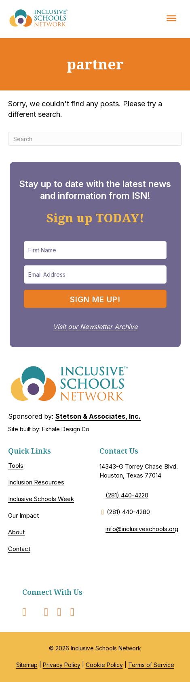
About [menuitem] (16, 532)
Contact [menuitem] (19, 549)
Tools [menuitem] (15, 465)
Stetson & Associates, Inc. (98, 416)
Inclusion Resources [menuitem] (36, 482)
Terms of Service (151, 664)
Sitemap (27, 664)
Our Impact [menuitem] (23, 515)
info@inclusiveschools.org (142, 529)
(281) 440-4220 (127, 495)
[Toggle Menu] (171, 18)
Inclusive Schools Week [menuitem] (41, 499)
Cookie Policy (104, 664)
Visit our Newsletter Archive (95, 327)
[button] (95, 299)
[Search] (95, 139)
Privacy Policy (61, 664)
